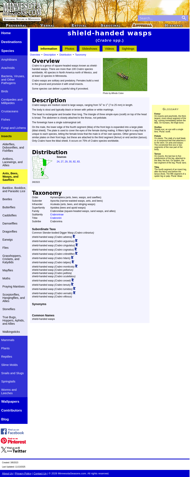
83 (78, 161)
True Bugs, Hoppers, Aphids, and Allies (13, 320)
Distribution (65, 54)
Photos (69, 48)
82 (74, 161)
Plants (5, 348)
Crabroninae (57, 214)
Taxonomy (80, 54)
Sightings (128, 48)
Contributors (11, 410)
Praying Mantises (13, 286)
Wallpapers (10, 401)
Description (50, 54)
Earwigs (7, 239)
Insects (6, 136)
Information (49, 48)
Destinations (11, 42)
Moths (6, 278)
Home (6, 33)
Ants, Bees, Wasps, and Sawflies (10, 176)
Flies (5, 247)
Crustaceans (9, 111)
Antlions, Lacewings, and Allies (12, 162)
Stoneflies (8, 309)
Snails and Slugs (12, 373)
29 (66, 161)
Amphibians (9, 59)
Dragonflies (9, 231)
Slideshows (89, 48)
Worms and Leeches (9, 391)
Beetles (7, 199)
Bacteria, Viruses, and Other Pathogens (13, 79)
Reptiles (6, 356)
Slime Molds (9, 364)
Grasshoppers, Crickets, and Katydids (11, 259)
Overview (35, 54)
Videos (109, 48)
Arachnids (8, 67)
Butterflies (8, 207)
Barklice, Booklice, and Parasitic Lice (14, 189)
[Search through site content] (158, 18)
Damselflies (9, 223)
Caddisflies (9, 215)
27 (62, 161)
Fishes (5, 119)
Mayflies (7, 270)
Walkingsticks (11, 331)
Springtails (8, 381)
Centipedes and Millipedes (11, 101)
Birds (4, 91)
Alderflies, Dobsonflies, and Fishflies (13, 147)
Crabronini (55, 218)
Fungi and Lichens (13, 128)
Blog (5, 419)
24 (58, 161)
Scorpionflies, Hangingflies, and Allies (13, 298)
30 (70, 161)
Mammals (7, 340)
